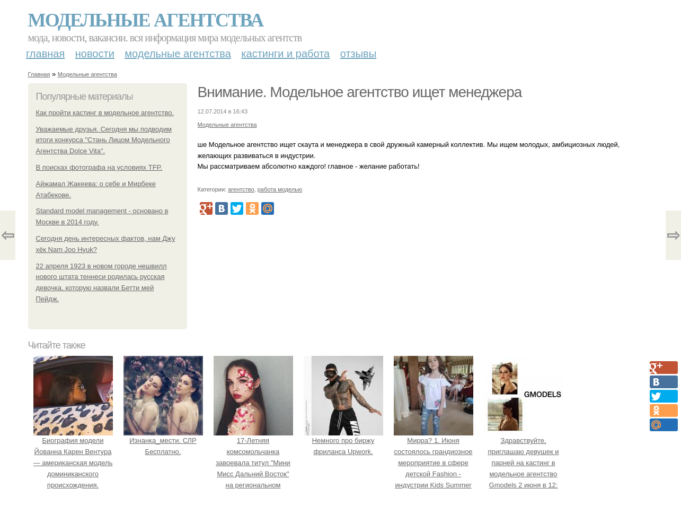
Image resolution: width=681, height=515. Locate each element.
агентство (241, 189)
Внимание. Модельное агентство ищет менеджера (360, 92)
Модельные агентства (145, 20)
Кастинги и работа (285, 53)
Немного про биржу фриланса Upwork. (343, 441)
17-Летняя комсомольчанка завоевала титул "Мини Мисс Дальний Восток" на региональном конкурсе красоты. (253, 463)
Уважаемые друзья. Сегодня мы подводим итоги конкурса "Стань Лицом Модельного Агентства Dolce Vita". (104, 140)
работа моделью (280, 189)
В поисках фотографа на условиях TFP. (99, 167)
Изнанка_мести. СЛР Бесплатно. (163, 441)
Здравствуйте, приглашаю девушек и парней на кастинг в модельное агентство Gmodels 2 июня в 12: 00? (523, 463)
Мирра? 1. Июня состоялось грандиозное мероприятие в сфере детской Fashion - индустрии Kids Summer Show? (433, 463)
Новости (94, 53)
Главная (45, 53)
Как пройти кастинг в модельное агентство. (105, 113)
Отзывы (358, 53)
